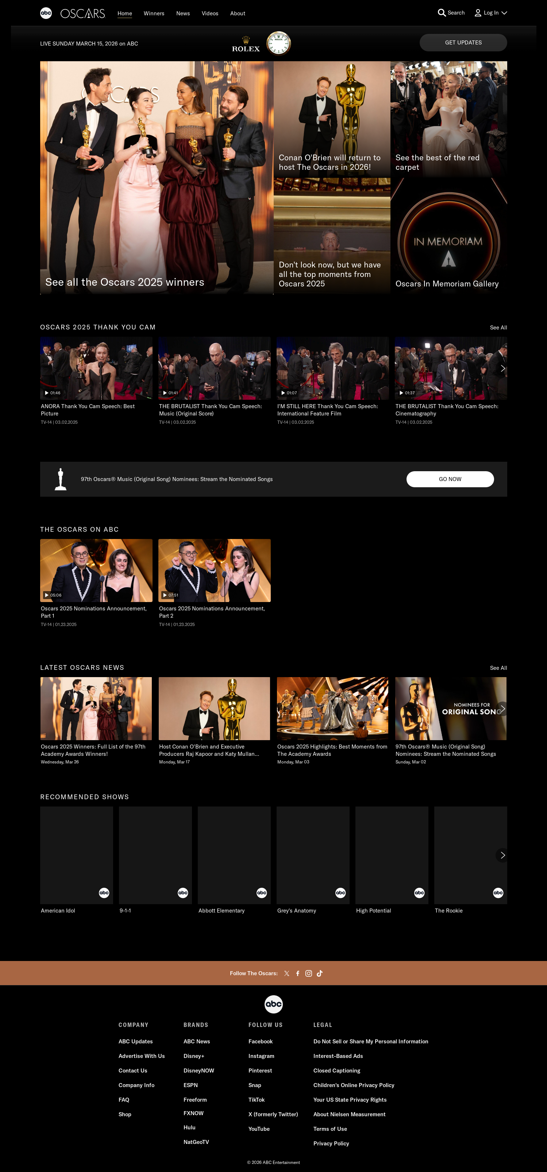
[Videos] (210, 13)
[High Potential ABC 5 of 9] (391, 860)
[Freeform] (195, 1099)
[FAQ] (124, 1099)
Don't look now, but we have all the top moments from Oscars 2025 (330, 274)
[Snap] (255, 1085)
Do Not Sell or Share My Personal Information (370, 1041)
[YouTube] (259, 1129)
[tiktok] (319, 973)
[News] (183, 13)
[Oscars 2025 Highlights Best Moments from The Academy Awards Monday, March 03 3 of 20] (333, 721)
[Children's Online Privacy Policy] (353, 1085)
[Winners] (154, 13)
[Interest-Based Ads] (338, 1056)
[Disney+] (194, 1056)
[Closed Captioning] (336, 1070)
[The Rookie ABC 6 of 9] (470, 860)
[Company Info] (136, 1085)
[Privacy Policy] (331, 1143)
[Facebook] (261, 1041)
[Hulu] (190, 1127)
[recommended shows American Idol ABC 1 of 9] (76, 860)
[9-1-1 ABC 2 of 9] (155, 860)
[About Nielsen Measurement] (349, 1114)
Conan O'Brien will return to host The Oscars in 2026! (330, 162)
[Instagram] (261, 1056)
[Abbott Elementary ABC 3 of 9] (234, 860)
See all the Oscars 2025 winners (124, 282)
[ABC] (46, 14)
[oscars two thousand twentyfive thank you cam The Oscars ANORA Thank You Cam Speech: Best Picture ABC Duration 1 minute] (96, 381)
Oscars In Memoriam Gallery (447, 283)
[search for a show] (451, 13)
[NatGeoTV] (196, 1142)
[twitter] (287, 973)
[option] (96, 383)
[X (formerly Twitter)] (273, 1114)
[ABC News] (197, 1041)
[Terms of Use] (330, 1129)
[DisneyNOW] (199, 1070)
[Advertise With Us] (142, 1056)
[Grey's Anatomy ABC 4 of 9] (313, 860)
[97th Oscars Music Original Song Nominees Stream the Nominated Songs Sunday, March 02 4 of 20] (451, 721)
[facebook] (297, 973)
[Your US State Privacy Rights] (350, 1099)
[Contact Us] (133, 1070)
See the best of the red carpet (438, 162)
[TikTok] (257, 1099)
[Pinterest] (260, 1070)
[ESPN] (191, 1085)
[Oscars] (83, 14)
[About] (237, 13)
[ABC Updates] (136, 1041)
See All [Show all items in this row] (498, 327)
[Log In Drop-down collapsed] (490, 13)
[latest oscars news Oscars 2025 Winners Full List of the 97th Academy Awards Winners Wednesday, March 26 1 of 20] (96, 721)
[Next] (503, 368)
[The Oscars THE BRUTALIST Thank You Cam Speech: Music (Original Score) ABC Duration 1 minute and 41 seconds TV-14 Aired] (214, 381)
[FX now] (194, 1113)
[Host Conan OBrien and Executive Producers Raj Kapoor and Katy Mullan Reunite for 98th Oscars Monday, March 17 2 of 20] (214, 721)
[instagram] (308, 973)
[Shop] (125, 1114)
